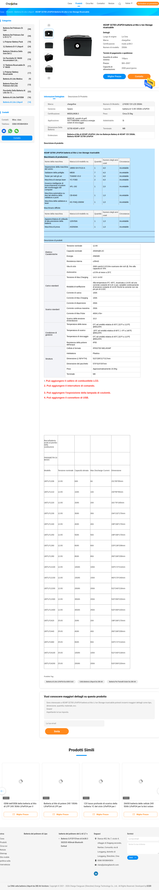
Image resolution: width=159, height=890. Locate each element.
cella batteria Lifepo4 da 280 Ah (91, 682)
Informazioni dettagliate (54, 97)
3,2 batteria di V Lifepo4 (17, 46)
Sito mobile (4, 857)
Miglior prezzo (114, 76)
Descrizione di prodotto (77, 97)
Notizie (3, 850)
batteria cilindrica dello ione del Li (17, 52)
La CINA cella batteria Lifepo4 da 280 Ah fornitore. (29, 886)
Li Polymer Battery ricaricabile (17, 73)
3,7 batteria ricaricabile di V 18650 (17, 66)
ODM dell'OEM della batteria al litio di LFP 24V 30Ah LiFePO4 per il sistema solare (20, 806)
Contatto (17, 138)
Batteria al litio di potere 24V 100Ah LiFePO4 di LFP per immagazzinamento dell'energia (60, 806)
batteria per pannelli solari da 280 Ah (122, 682)
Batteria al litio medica (17, 79)
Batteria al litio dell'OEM (17, 97)
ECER (149, 886)
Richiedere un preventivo (148, 4)
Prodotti (3, 842)
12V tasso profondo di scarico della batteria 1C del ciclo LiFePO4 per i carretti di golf (100, 806)
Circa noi (3, 846)
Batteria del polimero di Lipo (17, 29)
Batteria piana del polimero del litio (17, 85)
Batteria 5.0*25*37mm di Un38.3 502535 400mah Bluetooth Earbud (74, 842)
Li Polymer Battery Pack (17, 41)
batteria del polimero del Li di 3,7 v (17, 36)
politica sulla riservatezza (5, 863)
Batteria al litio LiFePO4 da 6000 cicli (59, 682)
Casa (2, 839)
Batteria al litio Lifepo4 (17, 102)
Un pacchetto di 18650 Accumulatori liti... (17, 59)
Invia (57, 731)
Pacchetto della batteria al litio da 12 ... (17, 91)
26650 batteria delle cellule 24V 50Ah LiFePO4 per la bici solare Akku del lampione (139, 806)
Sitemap (3, 853)
